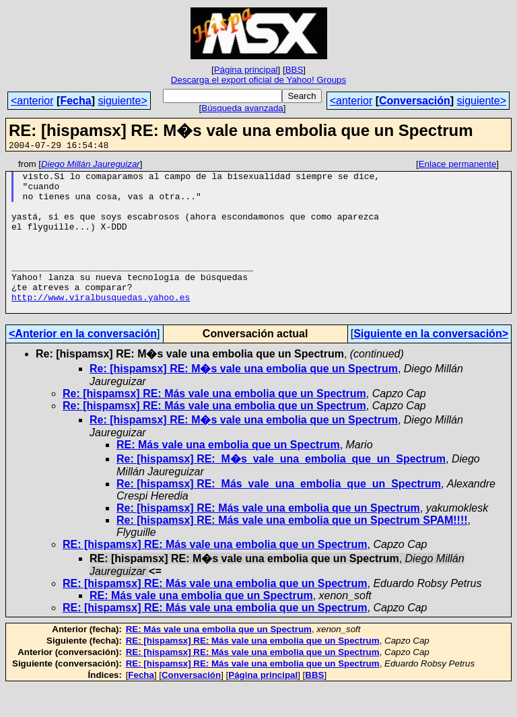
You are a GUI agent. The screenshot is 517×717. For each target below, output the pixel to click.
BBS (294, 70)
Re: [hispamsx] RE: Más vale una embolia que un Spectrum (214, 424)
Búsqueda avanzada (242, 108)
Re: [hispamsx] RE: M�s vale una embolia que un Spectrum (244, 399)
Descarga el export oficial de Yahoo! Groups (258, 80)
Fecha (75, 100)
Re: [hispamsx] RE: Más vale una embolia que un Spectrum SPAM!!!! (292, 550)
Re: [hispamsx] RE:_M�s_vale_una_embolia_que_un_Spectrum (281, 489)
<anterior (32, 100)
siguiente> (122, 100)
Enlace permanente (458, 166)
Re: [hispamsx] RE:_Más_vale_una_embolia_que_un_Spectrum (278, 514)
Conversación (414, 100)
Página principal (246, 70)
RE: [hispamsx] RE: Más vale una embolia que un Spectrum (215, 574)
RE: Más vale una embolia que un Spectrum (228, 475)
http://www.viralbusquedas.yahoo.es (100, 325)
